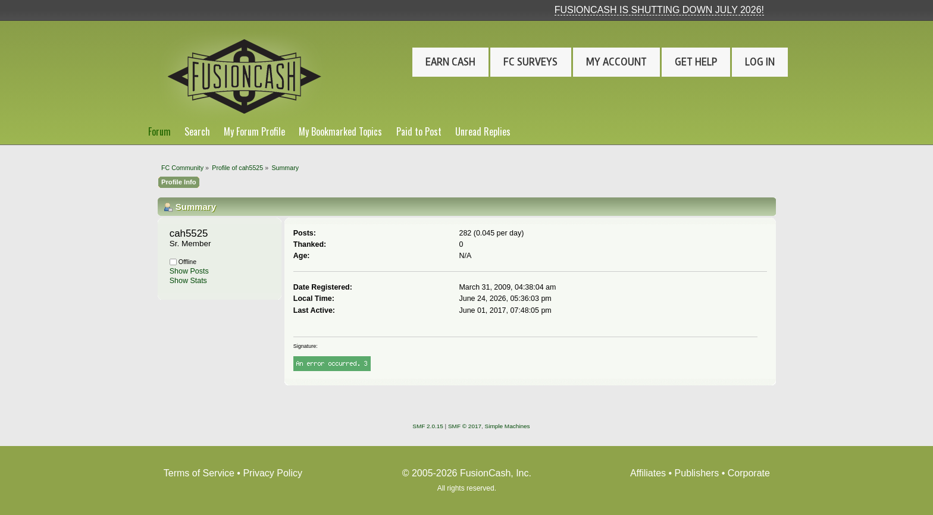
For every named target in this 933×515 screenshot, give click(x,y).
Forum (159, 131)
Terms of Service (199, 473)
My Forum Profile (254, 131)
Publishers (697, 473)
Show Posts (189, 271)
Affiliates (648, 473)
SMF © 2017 (464, 426)
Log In (760, 61)
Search (197, 131)
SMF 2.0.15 (427, 426)
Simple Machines (507, 426)
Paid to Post (419, 131)
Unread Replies (483, 131)
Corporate (749, 473)
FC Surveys (530, 61)
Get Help (696, 61)
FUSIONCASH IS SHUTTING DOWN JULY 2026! (659, 10)
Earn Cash (450, 61)
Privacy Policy (272, 473)
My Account (616, 61)
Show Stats (188, 281)
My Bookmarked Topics (340, 131)
